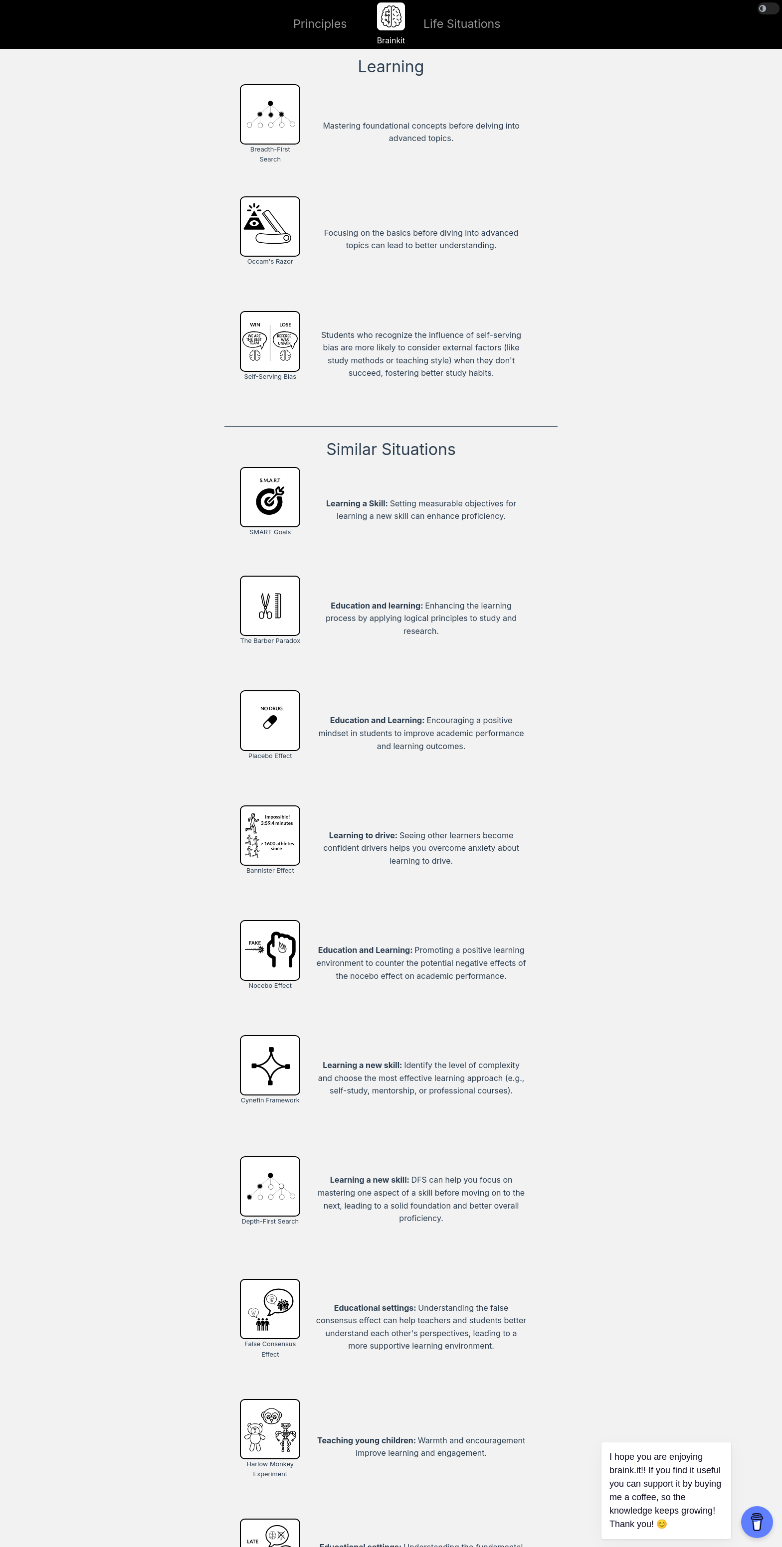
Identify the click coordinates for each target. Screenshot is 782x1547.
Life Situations (462, 24)
